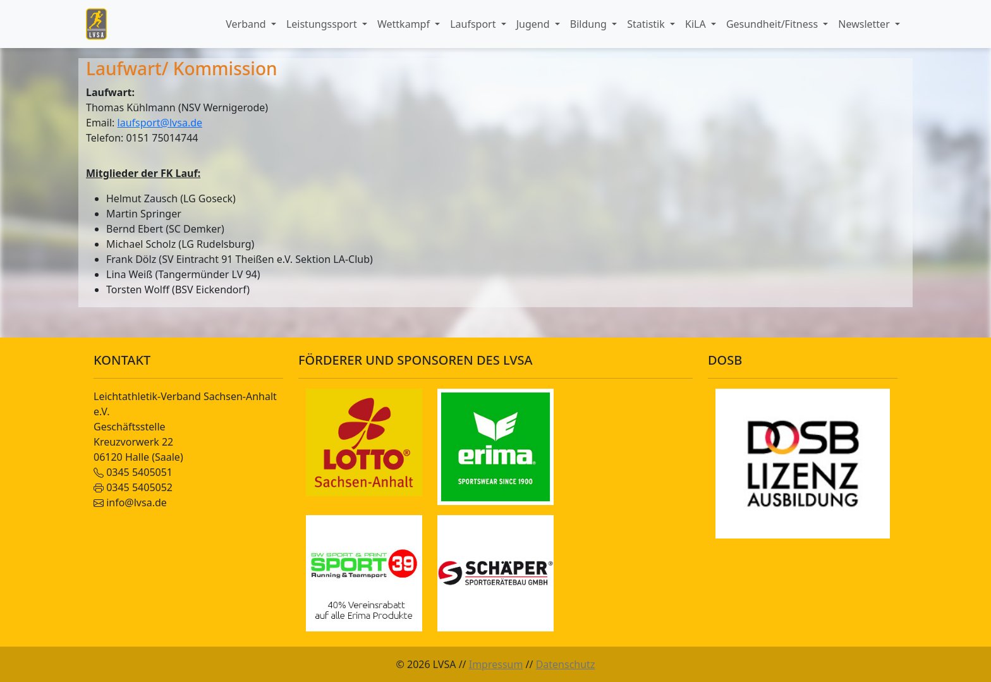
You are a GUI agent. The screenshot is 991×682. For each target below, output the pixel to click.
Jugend (534, 24)
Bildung (589, 24)
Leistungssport (323, 24)
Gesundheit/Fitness (773, 24)
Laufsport (474, 24)
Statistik (647, 24)
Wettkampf (404, 24)
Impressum (496, 664)
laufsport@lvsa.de (160, 123)
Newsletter (865, 24)
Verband (247, 24)
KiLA (696, 24)
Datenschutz (565, 664)
